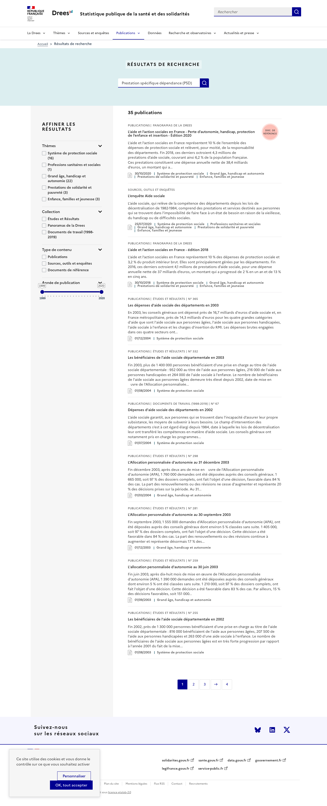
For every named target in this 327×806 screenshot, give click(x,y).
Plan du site (111, 784)
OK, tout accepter (71, 785)
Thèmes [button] (49, 145)
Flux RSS (159, 784)
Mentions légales (136, 784)
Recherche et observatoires (190, 33)
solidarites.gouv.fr (176, 760)
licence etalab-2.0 (119, 792)
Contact (176, 784)
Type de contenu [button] (57, 249)
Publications (125, 33)
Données (154, 33)
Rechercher (296, 11)
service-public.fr (210, 768)
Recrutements (198, 784)
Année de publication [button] (61, 282)
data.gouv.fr (237, 760)
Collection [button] (51, 211)
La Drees (33, 33)
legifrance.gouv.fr (175, 768)
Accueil (42, 44)
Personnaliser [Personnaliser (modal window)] (74, 776)
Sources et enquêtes (93, 33)
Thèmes (59, 33)
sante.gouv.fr (208, 760)
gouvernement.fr (268, 760)
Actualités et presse (239, 33)
